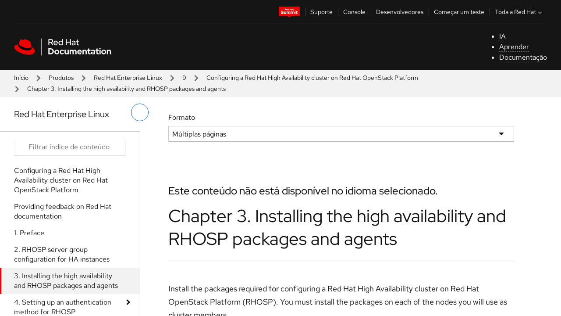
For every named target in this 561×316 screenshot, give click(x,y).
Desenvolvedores (399, 12)
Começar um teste (459, 12)
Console (354, 12)
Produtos (61, 78)
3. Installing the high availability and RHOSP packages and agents (66, 280)
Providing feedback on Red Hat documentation (62, 211)
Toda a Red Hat (519, 12)
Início (21, 78)
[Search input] (70, 147)
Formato (181, 117)
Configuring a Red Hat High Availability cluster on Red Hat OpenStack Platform (312, 78)
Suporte (321, 12)
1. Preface (29, 232)
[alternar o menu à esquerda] (140, 112)
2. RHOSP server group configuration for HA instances (62, 254)
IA (502, 36)
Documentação (523, 57)
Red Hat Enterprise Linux (128, 78)
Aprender (514, 46)
